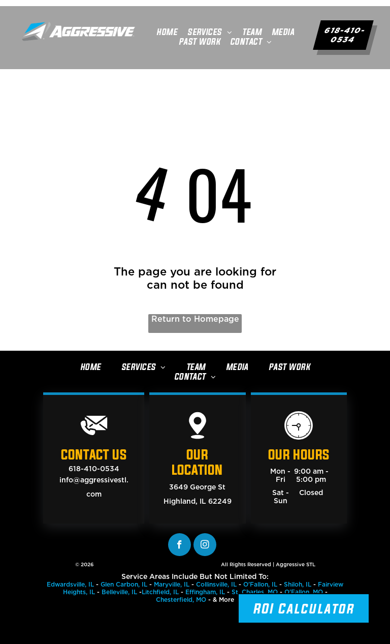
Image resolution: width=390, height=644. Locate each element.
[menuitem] (166, 32)
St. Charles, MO (255, 592)
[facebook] (179, 544)
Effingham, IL (205, 592)
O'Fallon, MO (303, 592)
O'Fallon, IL (260, 584)
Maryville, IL (171, 584)
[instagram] (204, 544)
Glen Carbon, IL (124, 584)
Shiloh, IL (297, 584)
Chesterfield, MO (181, 599)
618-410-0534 (94, 469)
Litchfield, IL (160, 592)
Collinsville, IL (216, 584)
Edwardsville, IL (70, 584)
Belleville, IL (119, 592)
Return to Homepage (195, 319)
